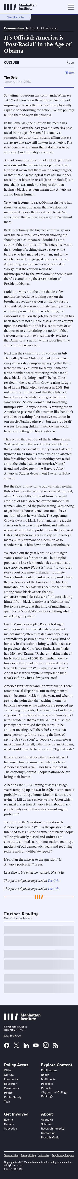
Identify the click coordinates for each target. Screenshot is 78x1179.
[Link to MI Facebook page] (6, 1046)
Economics (11, 1079)
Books (45, 1075)
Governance (11, 1088)
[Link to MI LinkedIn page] (26, 1046)
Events (8, 1119)
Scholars (46, 1124)
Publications (49, 1070)
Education (10, 1084)
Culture (11, 62)
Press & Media (50, 1137)
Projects (46, 1088)
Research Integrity (52, 1128)
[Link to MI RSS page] (55, 1046)
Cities (8, 1070)
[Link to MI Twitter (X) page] (16, 1046)
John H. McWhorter (43, 28)
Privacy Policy (28, 1155)
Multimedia (48, 1079)
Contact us (48, 1133)
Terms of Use (11, 1155)
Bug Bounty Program (63, 1155)
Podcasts (47, 1084)
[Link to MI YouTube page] (36, 1046)
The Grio (10, 77)
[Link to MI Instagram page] (46, 1046)
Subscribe (10, 1128)
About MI (47, 1119)
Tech (7, 1101)
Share (69, 72)
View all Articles (15, 17)
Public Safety (12, 1097)
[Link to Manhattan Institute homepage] (22, 1019)
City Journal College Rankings (54, 1094)
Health (8, 1092)
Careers (9, 1124)
